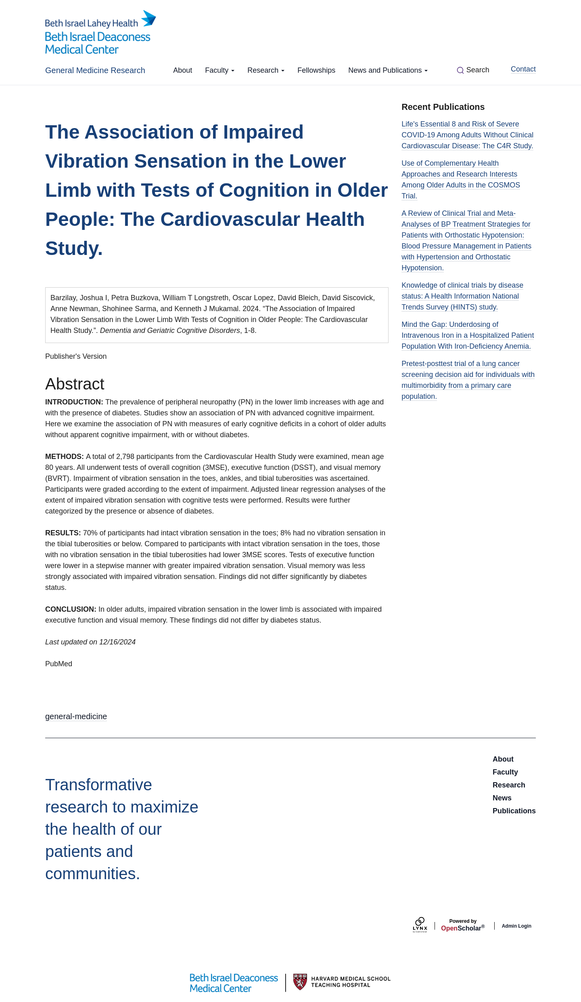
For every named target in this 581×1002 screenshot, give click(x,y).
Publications (514, 811)
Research (265, 70)
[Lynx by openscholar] (427, 926)
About (182, 70)
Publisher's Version (76, 356)
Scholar (463, 925)
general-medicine (76, 716)
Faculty (219, 70)
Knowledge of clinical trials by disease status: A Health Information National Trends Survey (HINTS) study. (462, 296)
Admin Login (516, 926)
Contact (523, 69)
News (502, 798)
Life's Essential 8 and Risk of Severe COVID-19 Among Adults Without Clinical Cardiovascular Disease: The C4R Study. (467, 135)
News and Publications (388, 70)
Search (477, 70)
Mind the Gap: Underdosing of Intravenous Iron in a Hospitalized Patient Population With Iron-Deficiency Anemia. (467, 335)
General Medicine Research (95, 70)
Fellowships (316, 70)
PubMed (58, 664)
